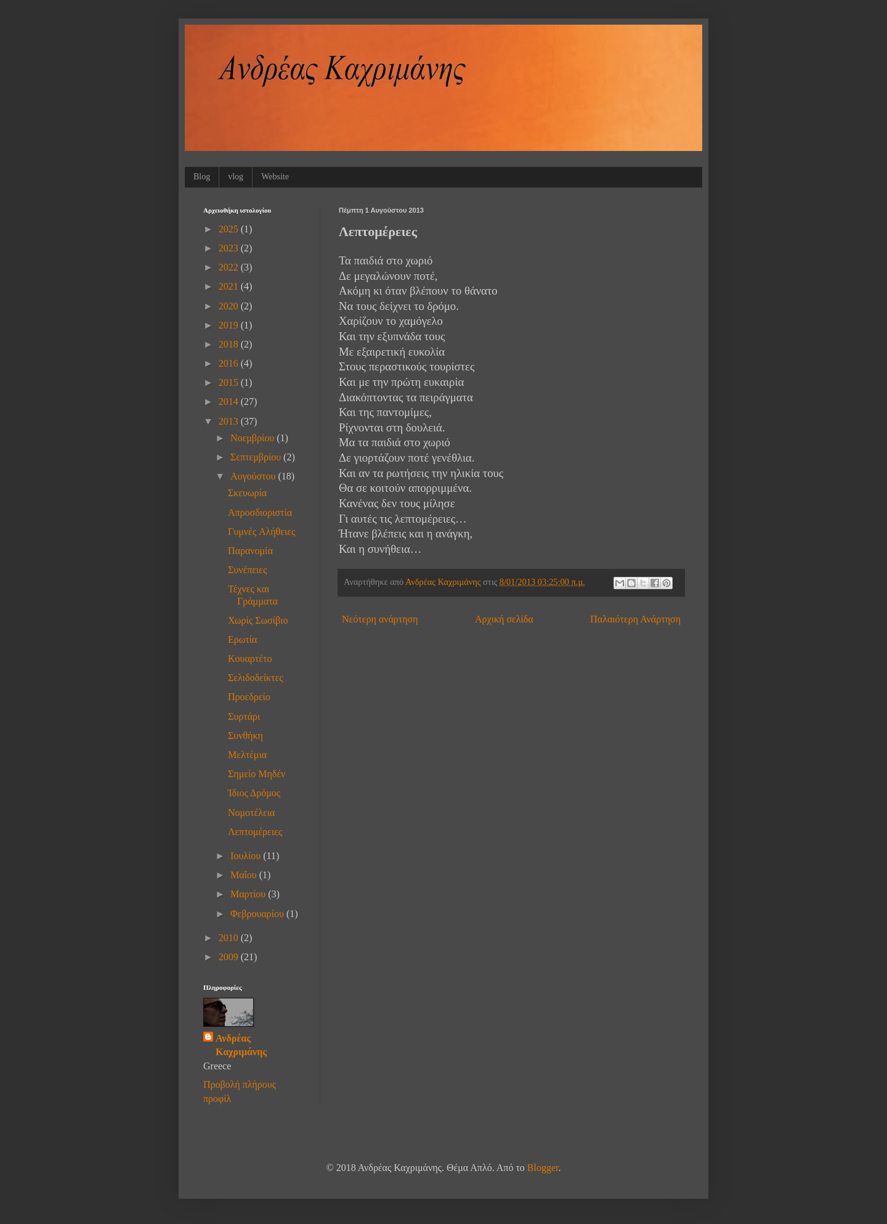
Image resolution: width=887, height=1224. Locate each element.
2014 (230, 401)
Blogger (543, 1167)
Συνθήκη (245, 735)
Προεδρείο (249, 697)
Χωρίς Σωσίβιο (258, 620)
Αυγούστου (254, 476)
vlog (235, 176)
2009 (230, 957)
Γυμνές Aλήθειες (261, 531)
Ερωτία (242, 639)
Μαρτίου (249, 894)
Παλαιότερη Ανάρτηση (635, 619)
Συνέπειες (247, 570)
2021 (230, 286)
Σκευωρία (247, 493)
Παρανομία (250, 550)
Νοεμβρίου (253, 438)
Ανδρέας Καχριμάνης (241, 1045)
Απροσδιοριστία (260, 512)
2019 (230, 325)
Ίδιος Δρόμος (254, 793)
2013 (230, 421)
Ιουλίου (246, 856)
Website (275, 176)
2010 (230, 937)
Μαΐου (244, 875)
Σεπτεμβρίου (256, 457)
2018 (230, 344)
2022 (230, 267)
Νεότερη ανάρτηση (380, 619)
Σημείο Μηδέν (256, 774)
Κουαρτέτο (250, 658)
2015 (230, 382)
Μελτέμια (247, 754)
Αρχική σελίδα (504, 619)
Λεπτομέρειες (255, 831)
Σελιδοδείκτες (255, 677)
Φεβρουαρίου (258, 913)
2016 (230, 363)
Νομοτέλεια (251, 812)
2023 (230, 248)
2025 (230, 229)
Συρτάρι (244, 716)
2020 (230, 306)
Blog (201, 176)
